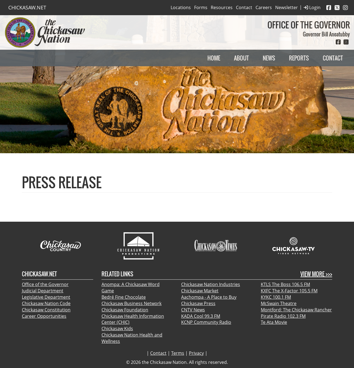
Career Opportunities (44, 316)
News (269, 58)
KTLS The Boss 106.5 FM (285, 284)
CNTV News (193, 310)
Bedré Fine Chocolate (123, 297)
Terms (177, 353)
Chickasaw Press (198, 303)
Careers (264, 7)
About (241, 58)
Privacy (196, 353)
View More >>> (316, 274)
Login (312, 7)
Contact (244, 7)
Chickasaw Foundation (124, 310)
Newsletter (286, 7)
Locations (181, 7)
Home (213, 58)
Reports (299, 58)
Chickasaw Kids (117, 328)
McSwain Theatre (278, 303)
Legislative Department (46, 297)
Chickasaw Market (199, 291)
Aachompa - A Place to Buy (208, 297)
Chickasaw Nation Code (46, 303)
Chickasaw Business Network (131, 303)
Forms (200, 7)
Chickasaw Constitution (46, 310)
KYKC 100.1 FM (276, 297)
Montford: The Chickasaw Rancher (296, 310)
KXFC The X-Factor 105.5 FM (289, 291)
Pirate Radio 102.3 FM (283, 316)
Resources (222, 7)
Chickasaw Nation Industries (210, 284)
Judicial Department (42, 291)
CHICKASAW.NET (27, 7)
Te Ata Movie (274, 322)
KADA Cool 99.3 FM (200, 316)
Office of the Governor (45, 284)
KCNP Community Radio (206, 322)
